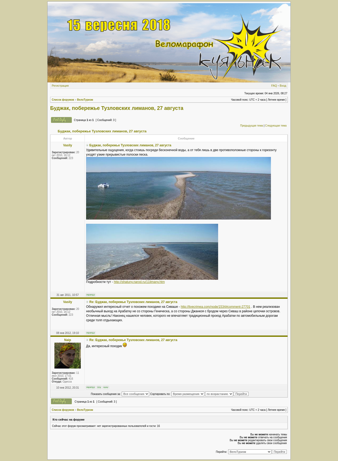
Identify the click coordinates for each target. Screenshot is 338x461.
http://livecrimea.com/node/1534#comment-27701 (215, 307)
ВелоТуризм (85, 99)
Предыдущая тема (251, 125)
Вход (283, 85)
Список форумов (63, 99)
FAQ (274, 85)
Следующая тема (276, 125)
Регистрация (60, 85)
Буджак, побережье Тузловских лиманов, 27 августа (116, 108)
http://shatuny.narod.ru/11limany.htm (139, 282)
